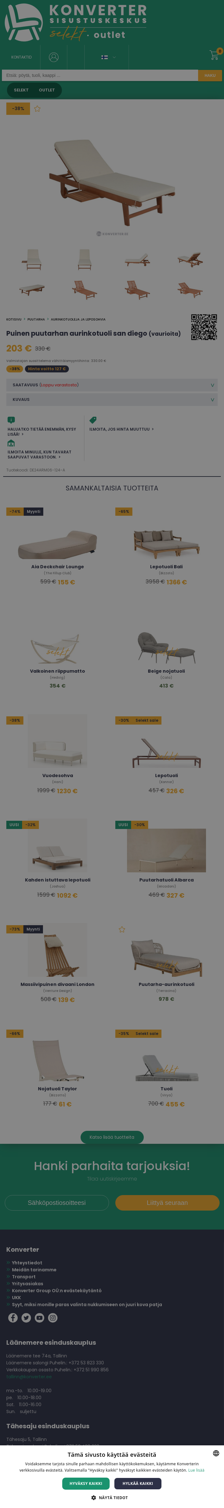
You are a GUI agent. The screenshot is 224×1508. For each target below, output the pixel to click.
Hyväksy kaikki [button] (86, 1483)
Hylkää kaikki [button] (138, 1483)
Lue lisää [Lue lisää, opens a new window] (196, 1470)
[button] (112, 1497)
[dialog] (112, 754)
